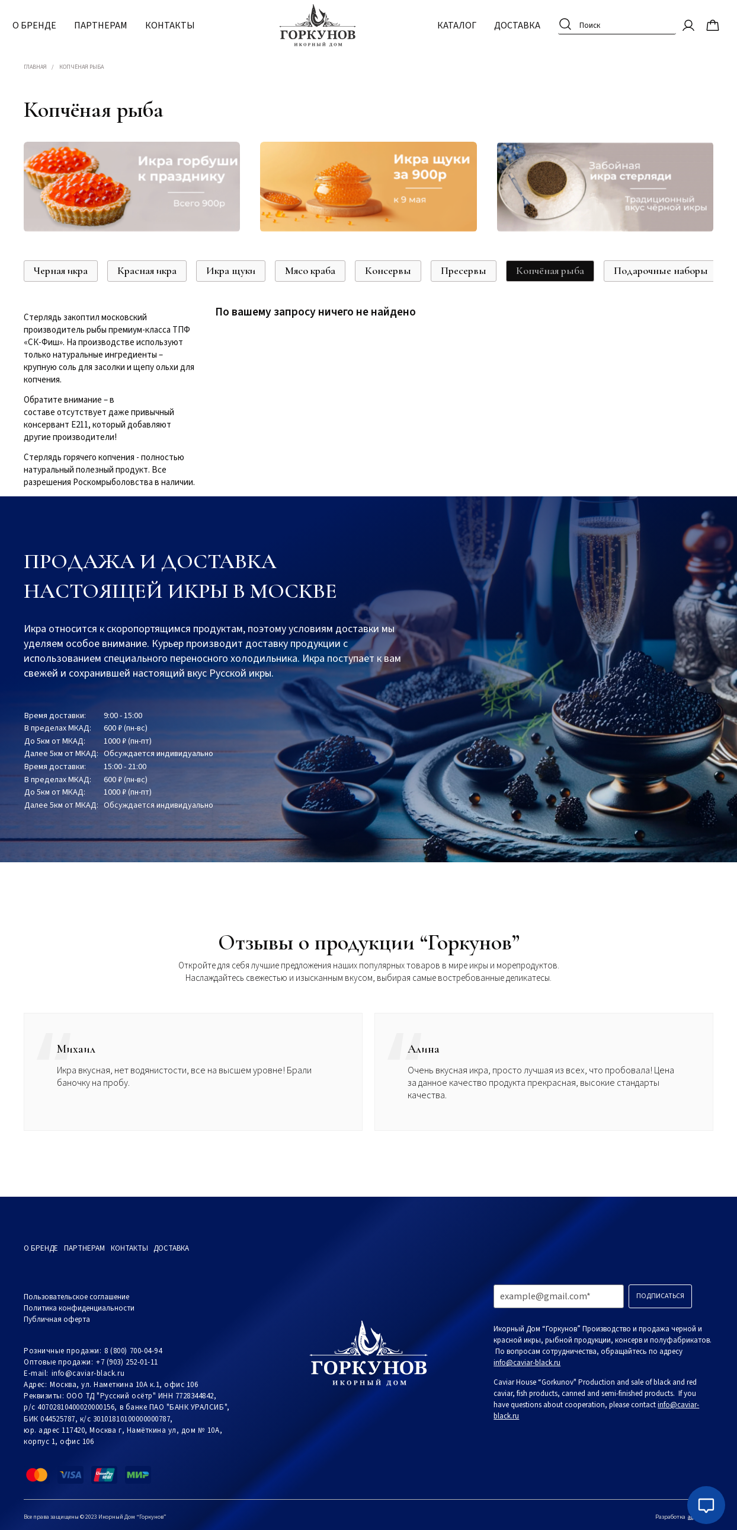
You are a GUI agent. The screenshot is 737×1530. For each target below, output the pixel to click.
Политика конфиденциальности (79, 1308)
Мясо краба (310, 270)
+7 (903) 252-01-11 (127, 1362)
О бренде (46, 23)
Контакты (181, 23)
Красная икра (147, 270)
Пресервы (463, 270)
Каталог (445, 23)
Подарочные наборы (661, 270)
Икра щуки (230, 270)
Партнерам (112, 23)
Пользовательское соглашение (76, 1297)
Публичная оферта (57, 1319)
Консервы (388, 270)
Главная (35, 67)
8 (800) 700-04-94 (133, 1351)
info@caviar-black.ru (88, 1373)
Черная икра (61, 270)
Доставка (506, 23)
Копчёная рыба (550, 270)
